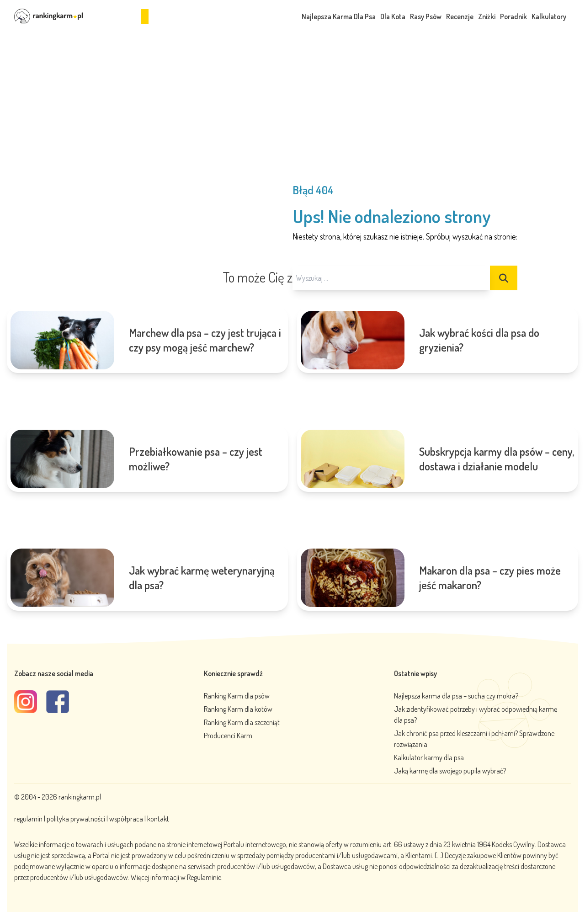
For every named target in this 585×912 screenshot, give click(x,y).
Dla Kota (392, 16)
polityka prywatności (76, 818)
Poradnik (513, 16)
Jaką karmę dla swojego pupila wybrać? (450, 770)
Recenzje (459, 16)
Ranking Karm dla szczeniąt (242, 722)
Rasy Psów (425, 16)
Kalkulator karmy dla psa (429, 757)
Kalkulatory (549, 16)
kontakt (158, 818)
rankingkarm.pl (79, 796)
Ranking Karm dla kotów (238, 709)
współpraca (126, 818)
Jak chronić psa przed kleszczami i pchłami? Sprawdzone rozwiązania (474, 739)
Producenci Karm (228, 735)
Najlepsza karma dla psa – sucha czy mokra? (456, 695)
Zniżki (486, 16)
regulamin (29, 818)
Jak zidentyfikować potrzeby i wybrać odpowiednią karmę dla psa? (475, 714)
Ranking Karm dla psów (237, 695)
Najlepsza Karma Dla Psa (339, 16)
